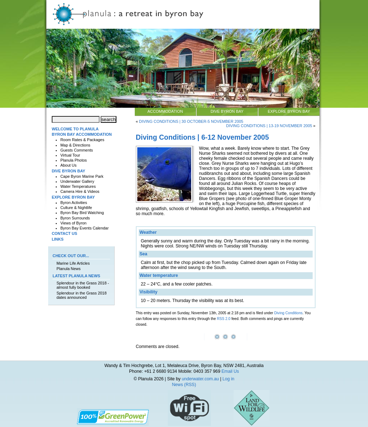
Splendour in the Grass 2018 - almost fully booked (82, 285)
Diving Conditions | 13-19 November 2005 (269, 126)
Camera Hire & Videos (80, 191)
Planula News (68, 268)
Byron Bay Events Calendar (84, 228)
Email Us (230, 371)
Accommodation (165, 111)
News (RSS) (184, 384)
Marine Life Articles (72, 263)
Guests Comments (76, 150)
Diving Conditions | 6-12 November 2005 (202, 137)
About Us (68, 165)
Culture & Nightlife (76, 207)
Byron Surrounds (75, 218)
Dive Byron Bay (227, 111)
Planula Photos (73, 160)
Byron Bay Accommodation (82, 134)
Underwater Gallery (77, 181)
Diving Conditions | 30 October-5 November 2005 (191, 121)
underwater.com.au (200, 378)
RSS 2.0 (223, 319)
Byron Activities (73, 202)
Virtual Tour (70, 155)
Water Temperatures (78, 186)
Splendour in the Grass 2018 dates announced (81, 295)
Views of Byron (73, 223)
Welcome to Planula (75, 129)
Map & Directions (75, 145)
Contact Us (64, 233)
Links (58, 239)
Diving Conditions (288, 313)
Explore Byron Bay (289, 111)
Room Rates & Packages (82, 140)
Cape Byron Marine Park (82, 176)
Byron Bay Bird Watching (82, 212)
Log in (228, 378)
